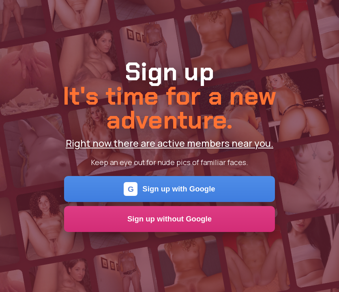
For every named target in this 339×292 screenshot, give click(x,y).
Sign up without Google (169, 219)
